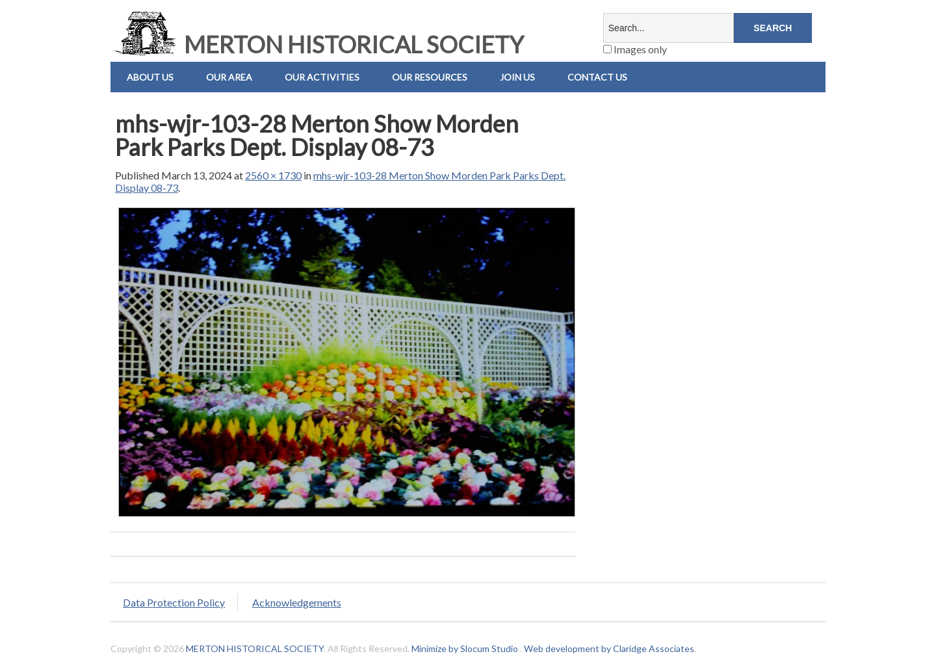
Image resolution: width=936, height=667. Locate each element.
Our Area (229, 77)
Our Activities (322, 77)
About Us (150, 77)
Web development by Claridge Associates (609, 648)
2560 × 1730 (273, 175)
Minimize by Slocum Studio (464, 648)
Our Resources (429, 77)
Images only (635, 49)
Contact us (597, 77)
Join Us (517, 77)
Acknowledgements (296, 602)
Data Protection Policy (174, 602)
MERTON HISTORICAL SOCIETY (317, 44)
